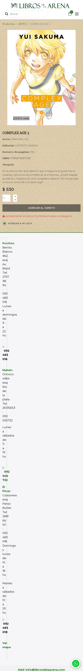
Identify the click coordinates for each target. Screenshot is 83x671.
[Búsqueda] (6, 14)
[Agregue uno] (15, 196)
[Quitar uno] (15, 200)
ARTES (22, 24)
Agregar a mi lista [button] (17, 224)
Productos (8, 24)
